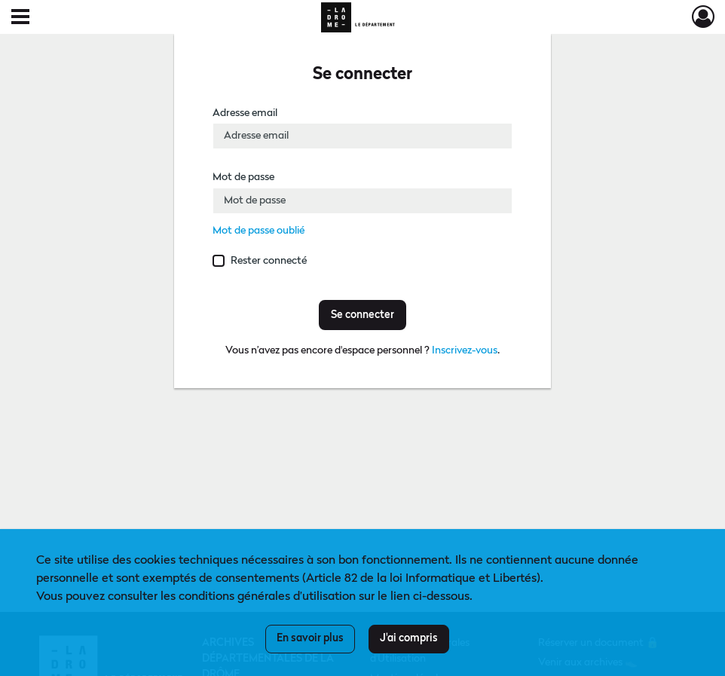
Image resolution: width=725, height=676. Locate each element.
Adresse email (245, 113)
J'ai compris (409, 638)
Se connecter (362, 315)
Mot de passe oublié (258, 230)
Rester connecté (269, 260)
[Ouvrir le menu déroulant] (20, 18)
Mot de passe (243, 177)
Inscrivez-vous (464, 350)
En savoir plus (310, 638)
